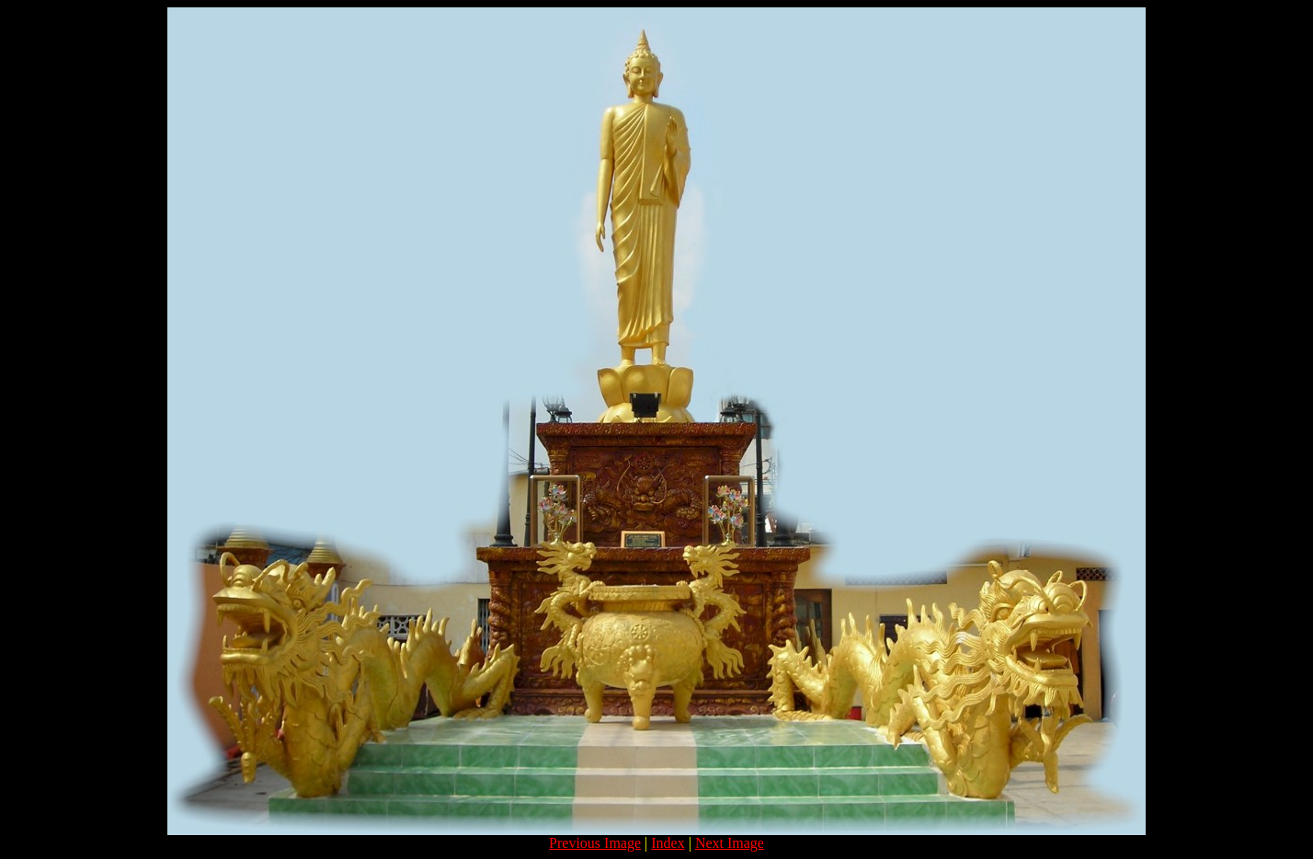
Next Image (729, 843)
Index (667, 843)
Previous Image (595, 843)
